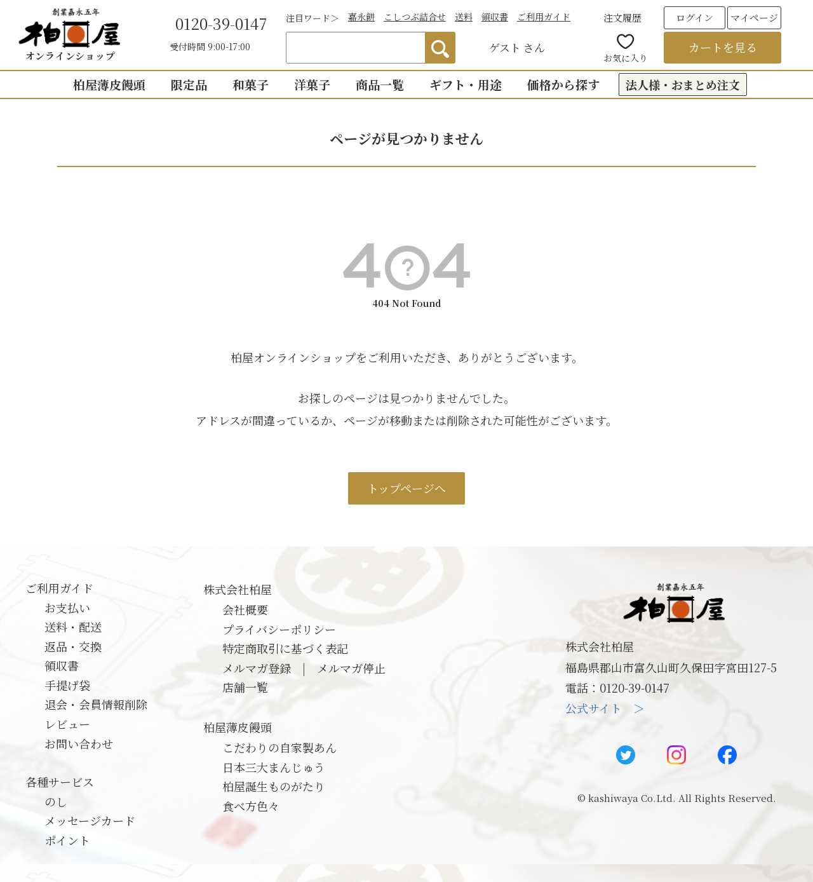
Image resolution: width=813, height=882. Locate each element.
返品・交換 (73, 646)
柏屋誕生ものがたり (273, 786)
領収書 (494, 16)
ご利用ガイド (543, 16)
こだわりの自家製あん (279, 747)
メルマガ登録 (256, 668)
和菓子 (250, 84)
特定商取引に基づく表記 (285, 648)
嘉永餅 (361, 16)
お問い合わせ (78, 743)
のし (55, 801)
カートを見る (723, 47)
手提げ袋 (67, 685)
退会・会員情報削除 (95, 704)
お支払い (67, 607)
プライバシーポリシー (279, 629)
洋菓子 (312, 84)
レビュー (67, 724)
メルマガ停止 (351, 668)
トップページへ (406, 488)
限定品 (189, 84)
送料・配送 (73, 626)
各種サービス (59, 781)
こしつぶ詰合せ (415, 16)
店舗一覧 (245, 687)
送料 (464, 16)
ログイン (694, 17)
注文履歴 (622, 17)
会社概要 (245, 609)
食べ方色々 (250, 805)
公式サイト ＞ (605, 708)
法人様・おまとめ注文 (683, 84)
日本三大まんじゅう (273, 767)
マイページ (754, 17)
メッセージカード (89, 820)
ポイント (67, 840)
